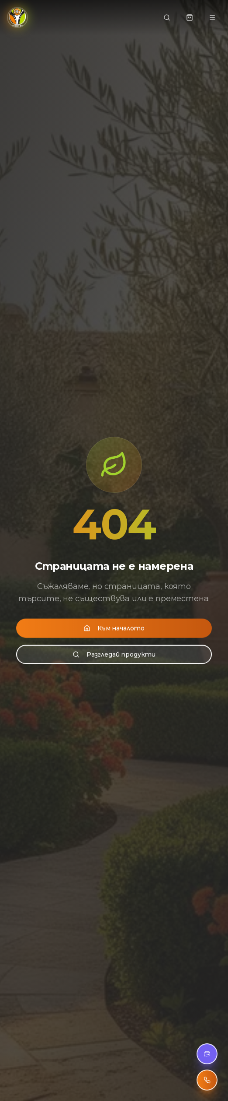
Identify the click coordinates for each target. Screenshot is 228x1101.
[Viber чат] (207, 1053)
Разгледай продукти (114, 654)
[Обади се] (207, 1080)
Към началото (114, 627)
